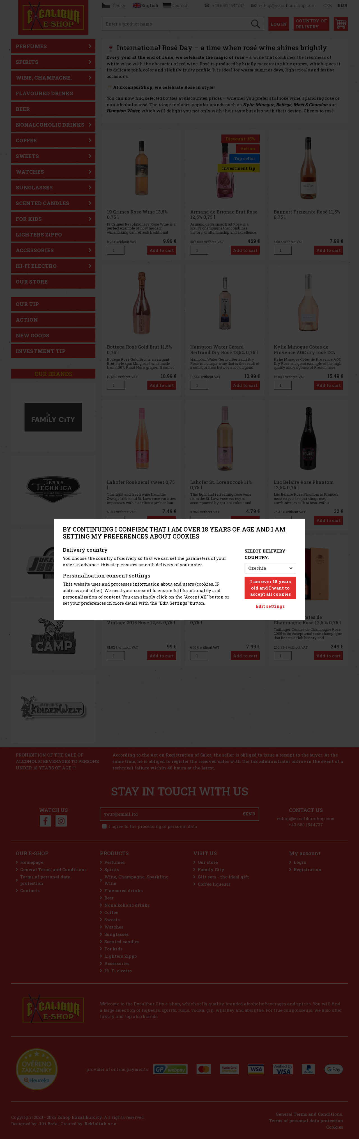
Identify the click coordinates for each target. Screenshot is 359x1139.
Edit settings (270, 606)
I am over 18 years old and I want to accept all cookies (270, 588)
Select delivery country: (265, 554)
